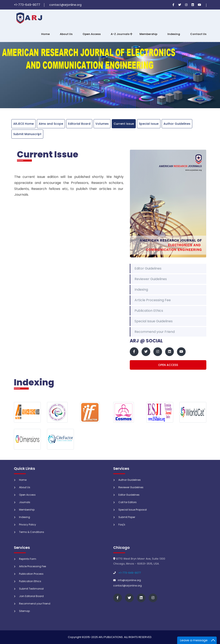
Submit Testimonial (31, 588)
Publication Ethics (149, 310)
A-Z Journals (120, 34)
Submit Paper (126, 517)
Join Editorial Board (31, 596)
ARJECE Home (23, 124)
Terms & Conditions (31, 532)
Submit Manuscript (27, 134)
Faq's (121, 524)
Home (45, 34)
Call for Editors (127, 502)
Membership (148, 34)
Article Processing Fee (153, 300)
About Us (66, 34)
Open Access (92, 34)
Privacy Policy (27, 524)
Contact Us (198, 34)
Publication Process (31, 574)
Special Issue (149, 124)
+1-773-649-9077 (129, 572)
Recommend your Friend (155, 331)
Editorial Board (79, 124)
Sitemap (24, 611)
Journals (24, 502)
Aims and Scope (51, 124)
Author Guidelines (176, 124)
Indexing (173, 34)
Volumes (102, 124)
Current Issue (124, 124)
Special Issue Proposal (132, 509)
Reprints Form (27, 559)
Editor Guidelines (148, 268)
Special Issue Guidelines (154, 321)
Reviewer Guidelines (151, 279)
